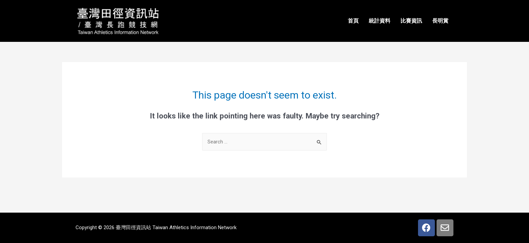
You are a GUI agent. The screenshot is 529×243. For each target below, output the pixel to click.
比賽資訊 (411, 21)
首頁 (353, 21)
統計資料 (379, 21)
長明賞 (440, 21)
